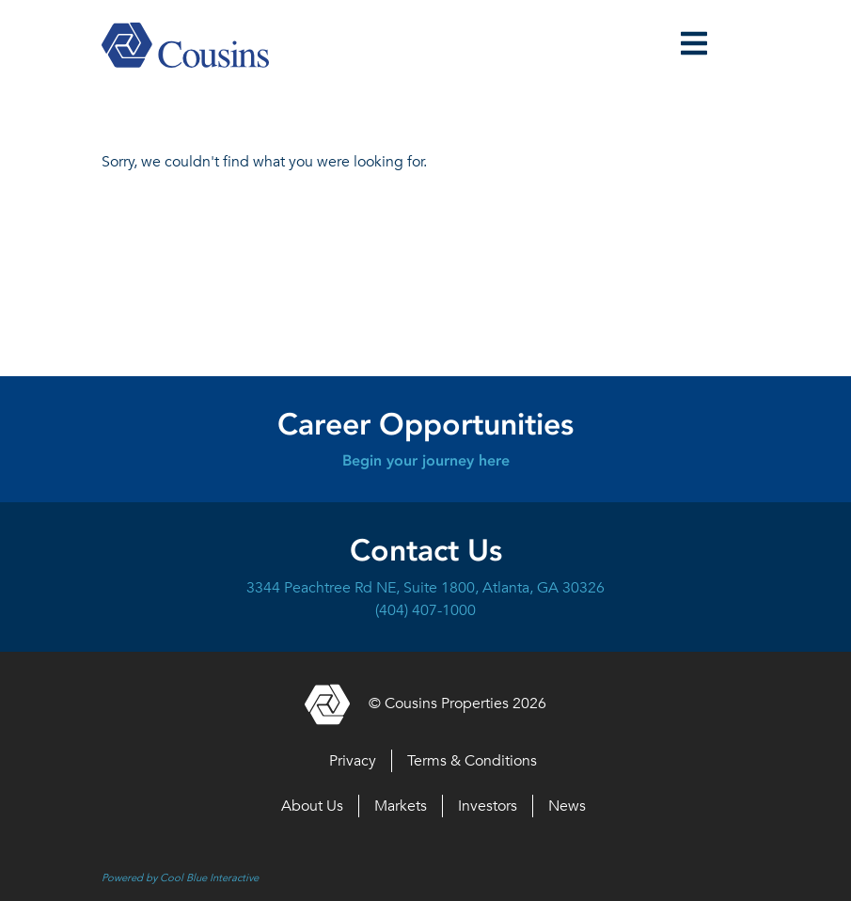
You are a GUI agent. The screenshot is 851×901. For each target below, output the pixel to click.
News (567, 806)
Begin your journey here (426, 460)
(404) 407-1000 (425, 610)
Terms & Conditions (472, 760)
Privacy (352, 760)
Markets (400, 806)
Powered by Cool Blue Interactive (180, 877)
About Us (312, 806)
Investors (487, 806)
